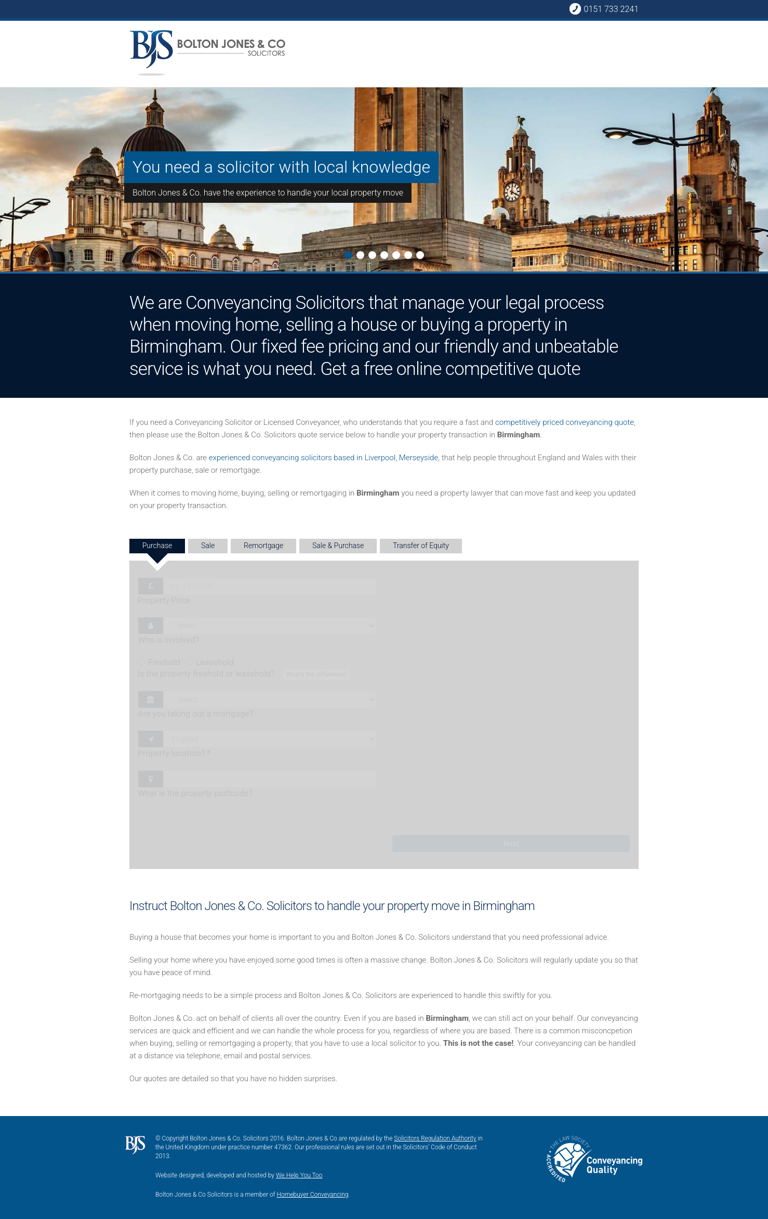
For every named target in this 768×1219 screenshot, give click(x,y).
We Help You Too (299, 1175)
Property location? (174, 753)
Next (8, 132)
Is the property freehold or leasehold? (245, 674)
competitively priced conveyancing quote (564, 422)
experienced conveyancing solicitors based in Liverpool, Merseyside (323, 457)
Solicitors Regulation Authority (435, 1138)
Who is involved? (168, 640)
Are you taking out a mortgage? (195, 714)
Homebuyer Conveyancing (313, 1194)
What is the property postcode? (195, 793)
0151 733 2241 (604, 9)
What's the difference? (316, 674)
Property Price (164, 600)
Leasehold (210, 662)
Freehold (159, 662)
